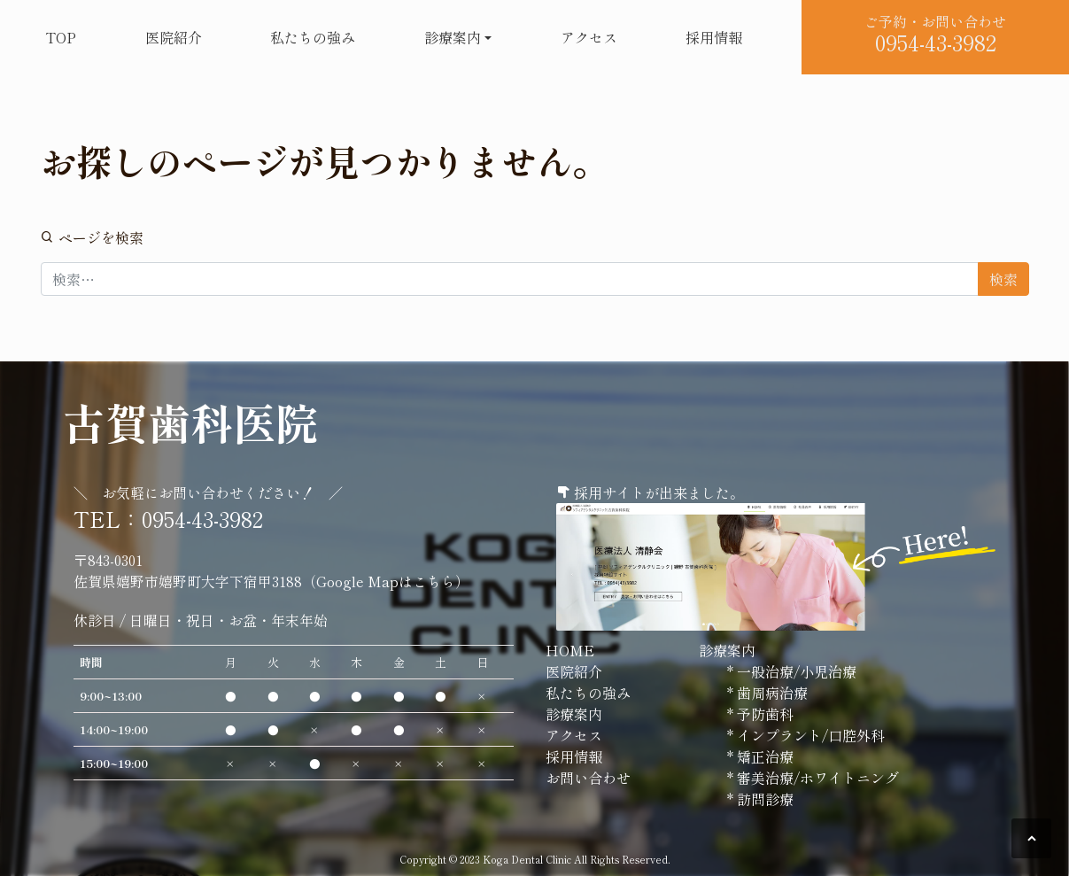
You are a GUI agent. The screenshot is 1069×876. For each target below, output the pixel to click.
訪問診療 (763, 799)
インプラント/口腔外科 (809, 735)
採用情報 (714, 37)
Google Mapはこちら (385, 581)
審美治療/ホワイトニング (816, 777)
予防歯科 (763, 714)
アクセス (589, 37)
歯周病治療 (770, 692)
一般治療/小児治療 (794, 671)
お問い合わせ (588, 777)
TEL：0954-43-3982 (168, 518)
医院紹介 (173, 37)
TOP (60, 37)
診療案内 (452, 37)
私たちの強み (312, 37)
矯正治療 (763, 756)
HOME (570, 650)
